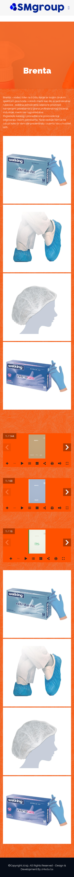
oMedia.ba (47, 869)
